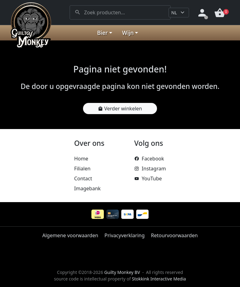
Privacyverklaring (124, 235)
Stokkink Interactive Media (159, 279)
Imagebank (87, 188)
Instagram (150, 168)
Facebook (149, 158)
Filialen (82, 168)
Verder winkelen (120, 108)
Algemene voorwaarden (70, 235)
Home (81, 158)
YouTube (148, 178)
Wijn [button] (128, 32)
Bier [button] (102, 32)
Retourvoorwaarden (174, 235)
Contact (83, 178)
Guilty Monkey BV (122, 272)
